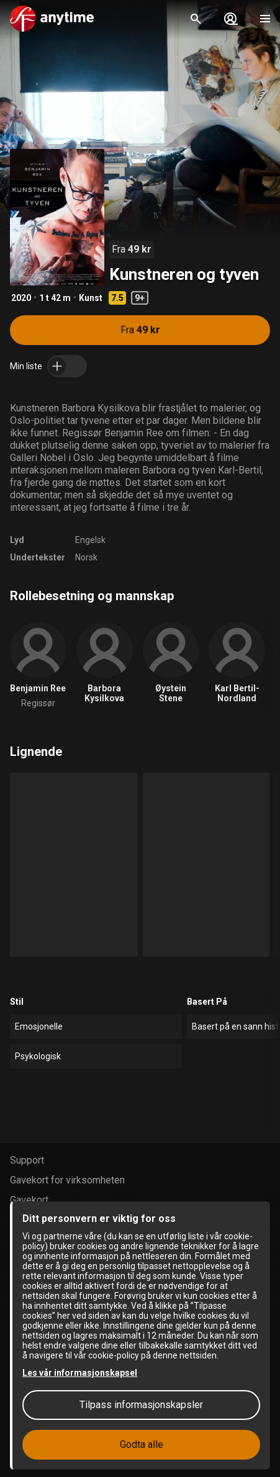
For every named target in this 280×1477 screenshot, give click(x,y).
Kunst (90, 298)
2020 (21, 298)
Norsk (86, 557)
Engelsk (90, 540)
